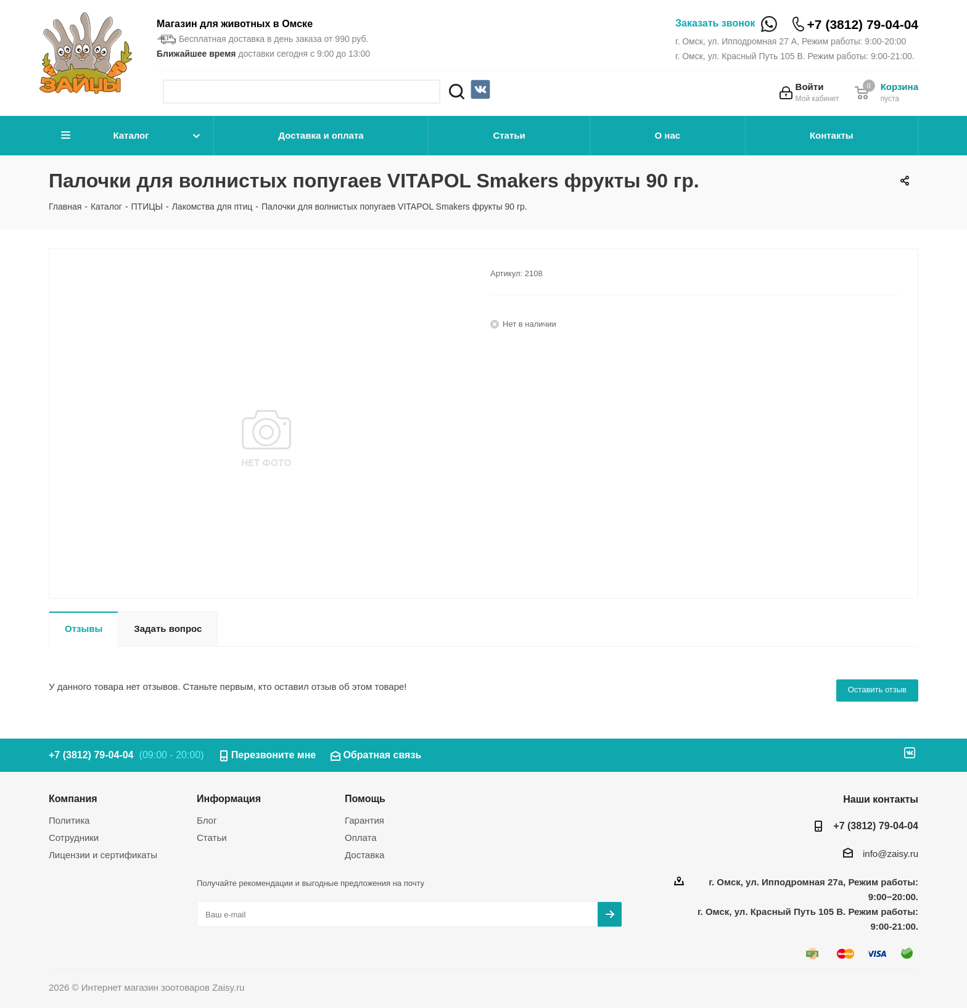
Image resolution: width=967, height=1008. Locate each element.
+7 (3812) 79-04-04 (862, 24)
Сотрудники (74, 837)
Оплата (361, 837)
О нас (668, 135)
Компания (73, 798)
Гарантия (364, 820)
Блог (206, 820)
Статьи (509, 135)
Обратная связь (382, 755)
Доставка (364, 855)
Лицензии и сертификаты (103, 855)
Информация (229, 798)
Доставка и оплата (320, 135)
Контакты (832, 135)
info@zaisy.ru (890, 853)
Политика (69, 820)
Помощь (365, 798)
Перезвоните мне (273, 755)
